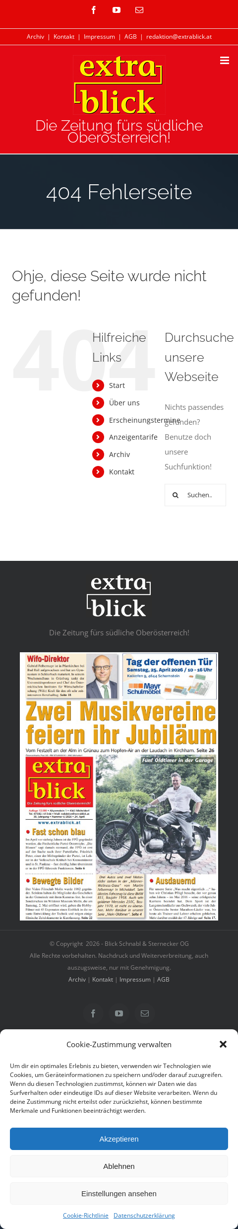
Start (117, 385)
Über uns (124, 402)
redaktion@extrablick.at (179, 36)
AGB (130, 36)
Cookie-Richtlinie (86, 1215)
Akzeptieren (118, 1139)
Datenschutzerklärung (144, 1215)
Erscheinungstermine (144, 420)
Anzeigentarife (133, 437)
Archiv (35, 36)
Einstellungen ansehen (119, 1193)
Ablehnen (118, 1166)
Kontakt (64, 36)
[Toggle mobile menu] (225, 60)
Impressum (99, 36)
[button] (223, 1044)
